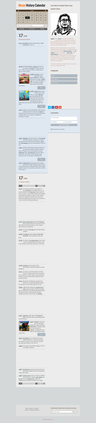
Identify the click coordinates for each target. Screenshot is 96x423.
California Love (30, 378)
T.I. (23, 271)
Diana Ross (21, 152)
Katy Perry (36, 74)
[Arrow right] (45, 11)
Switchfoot (25, 315)
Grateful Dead (26, 163)
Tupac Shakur (39, 377)
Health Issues (54, 82)
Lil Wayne (34, 66)
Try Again (40, 111)
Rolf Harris (25, 265)
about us (31, 408)
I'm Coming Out (31, 152)
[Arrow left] (18, 11)
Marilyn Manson (54, 54)
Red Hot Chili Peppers (28, 221)
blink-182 (28, 190)
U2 (23, 281)
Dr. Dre (20, 378)
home (26, 408)
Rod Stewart (26, 338)
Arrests (53, 75)
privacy (27, 409)
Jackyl (42, 141)
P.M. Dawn (31, 229)
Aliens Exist (32, 192)
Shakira (36, 91)
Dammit (32, 329)
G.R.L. (38, 346)
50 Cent (32, 68)
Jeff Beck (40, 293)
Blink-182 (36, 321)
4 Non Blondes (24, 143)
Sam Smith (25, 43)
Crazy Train (69, 52)
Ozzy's (59, 38)
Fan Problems (54, 79)
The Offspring (26, 234)
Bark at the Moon (68, 51)
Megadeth (25, 138)
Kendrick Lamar (26, 375)
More (41, 87)
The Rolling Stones (33, 240)
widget (37, 408)
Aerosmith (43, 138)
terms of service (34, 409)
